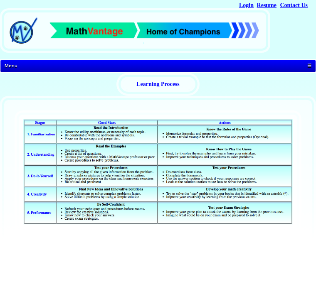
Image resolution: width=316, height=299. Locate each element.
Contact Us (294, 5)
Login (246, 5)
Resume (266, 5)
